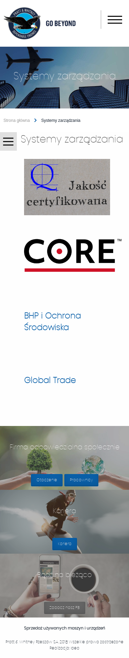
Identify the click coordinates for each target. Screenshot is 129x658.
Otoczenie (46, 480)
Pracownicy (81, 480)
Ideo (75, 648)
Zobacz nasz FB (67, 609)
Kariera (67, 546)
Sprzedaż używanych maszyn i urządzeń (71, 628)
